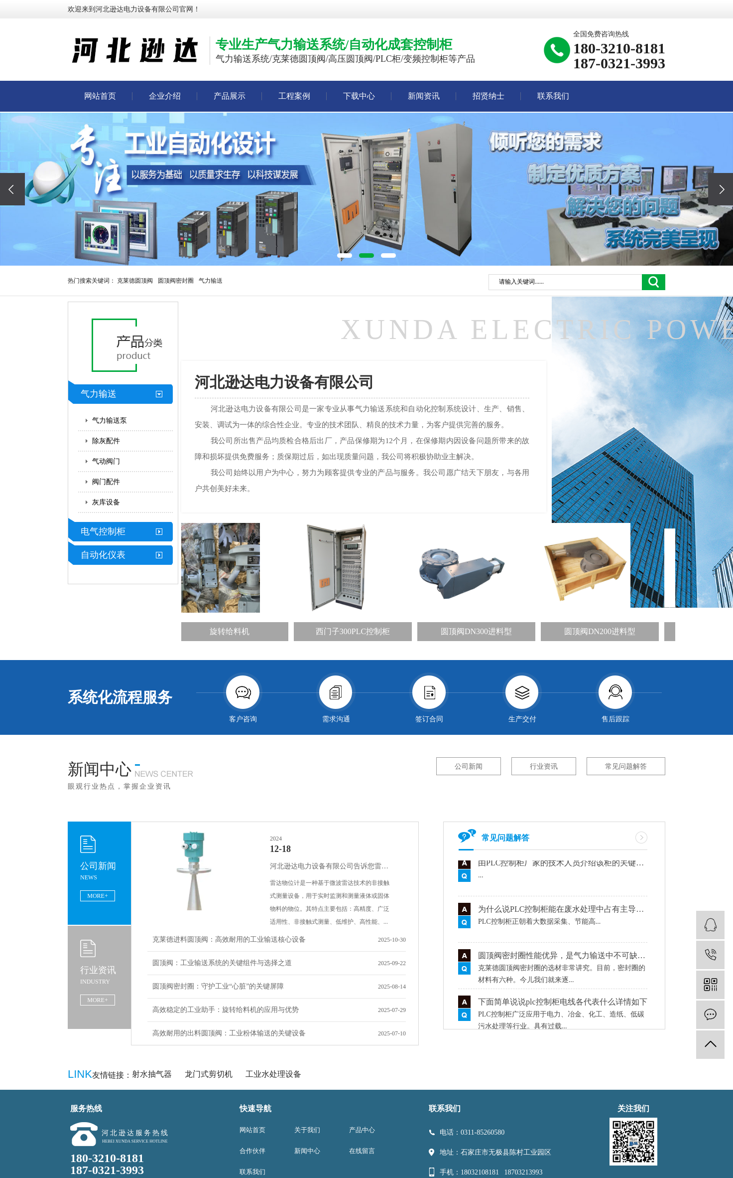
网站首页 (100, 96)
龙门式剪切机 (210, 1074)
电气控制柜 (103, 531)
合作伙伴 (252, 1151)
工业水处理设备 (273, 1074)
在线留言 (362, 1151)
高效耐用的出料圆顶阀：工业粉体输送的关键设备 (229, 1033)
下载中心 (359, 96)
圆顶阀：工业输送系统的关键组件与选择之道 (222, 963)
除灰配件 (106, 441)
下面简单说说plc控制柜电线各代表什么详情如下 (562, 1004)
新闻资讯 (424, 96)
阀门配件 (106, 482)
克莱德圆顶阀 (135, 280)
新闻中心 (307, 1151)
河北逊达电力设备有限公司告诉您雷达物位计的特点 (332, 866)
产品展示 (229, 96)
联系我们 (553, 96)
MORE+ (97, 895)
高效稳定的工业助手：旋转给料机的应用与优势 (225, 1009)
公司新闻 (469, 766)
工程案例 (294, 96)
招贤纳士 (488, 96)
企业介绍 (165, 96)
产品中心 (362, 1130)
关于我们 (307, 1130)
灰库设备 (106, 502)
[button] (344, 255)
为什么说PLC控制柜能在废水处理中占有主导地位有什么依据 (562, 911)
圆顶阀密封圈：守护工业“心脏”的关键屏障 (218, 986)
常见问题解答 (626, 766)
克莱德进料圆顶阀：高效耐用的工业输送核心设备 (229, 939)
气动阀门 (106, 461)
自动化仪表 (103, 555)
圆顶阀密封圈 (176, 280)
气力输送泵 (109, 420)
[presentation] (12, 189)
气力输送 (211, 280)
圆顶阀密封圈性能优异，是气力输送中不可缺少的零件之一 (562, 957)
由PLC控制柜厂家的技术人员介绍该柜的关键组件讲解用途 (562, 864)
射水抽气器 (153, 1074)
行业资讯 (544, 766)
